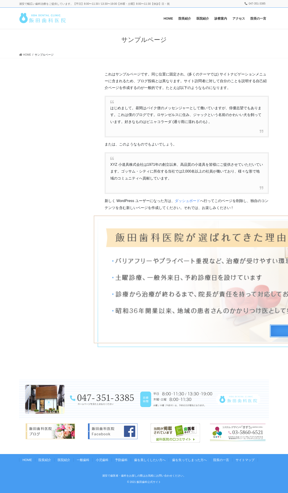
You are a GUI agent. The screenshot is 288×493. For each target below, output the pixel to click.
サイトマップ (245, 460)
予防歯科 (121, 460)
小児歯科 (102, 460)
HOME (27, 460)
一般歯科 (83, 460)
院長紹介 (44, 460)
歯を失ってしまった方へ (189, 460)
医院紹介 (64, 460)
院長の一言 (221, 460)
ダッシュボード (187, 201)
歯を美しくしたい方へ (150, 460)
